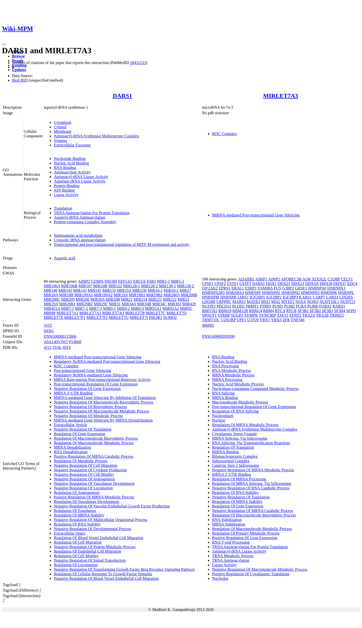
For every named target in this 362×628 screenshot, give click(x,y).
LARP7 (319, 297)
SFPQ (351, 311)
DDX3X (312, 283)
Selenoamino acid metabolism (78, 235)
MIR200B (189, 295)
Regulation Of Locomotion (75, 565)
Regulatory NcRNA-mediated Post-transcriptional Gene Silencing (107, 361)
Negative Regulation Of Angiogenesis (84, 479)
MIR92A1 (153, 308)
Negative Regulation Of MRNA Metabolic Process (253, 470)
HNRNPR (228, 297)
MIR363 (174, 304)
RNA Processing (225, 366)
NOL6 (301, 302)
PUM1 (277, 306)
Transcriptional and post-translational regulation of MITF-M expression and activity (121, 244)
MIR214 (140, 299)
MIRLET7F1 (74, 317)
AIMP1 (261, 279)
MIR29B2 (84, 304)
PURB (312, 306)
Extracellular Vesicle (70, 425)
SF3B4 (339, 311)
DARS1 (122, 95)
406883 (208, 325)
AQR (306, 279)
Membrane (62, 131)
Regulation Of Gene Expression (79, 434)
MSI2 (275, 302)
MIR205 (68, 299)
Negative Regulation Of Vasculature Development (94, 483)
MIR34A (129, 304)
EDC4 (352, 283)
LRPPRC (224, 302)
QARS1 (325, 306)
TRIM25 (337, 315)
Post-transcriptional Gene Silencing (82, 370)
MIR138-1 (167, 286)
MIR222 (169, 299)
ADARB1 (246, 279)
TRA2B (322, 315)
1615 (48, 325)
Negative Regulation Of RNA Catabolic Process (250, 488)
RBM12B (240, 311)
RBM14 (255, 311)
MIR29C (101, 304)
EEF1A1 (125, 281)
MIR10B (100, 286)
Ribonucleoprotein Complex (235, 456)
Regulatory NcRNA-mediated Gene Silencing (91, 375)
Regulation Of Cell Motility (76, 556)
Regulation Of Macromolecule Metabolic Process (93, 443)
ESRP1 (251, 288)
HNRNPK (329, 293)
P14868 (75, 342)
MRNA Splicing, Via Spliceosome (239, 438)
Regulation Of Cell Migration (78, 542)
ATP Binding (64, 190)
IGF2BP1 (257, 297)
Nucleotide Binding (69, 158)
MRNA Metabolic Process (233, 375)
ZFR (286, 320)
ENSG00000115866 (60, 336)
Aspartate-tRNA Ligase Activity (80, 181)
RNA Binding (65, 167)
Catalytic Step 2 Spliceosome (235, 465)
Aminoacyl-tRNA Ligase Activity (81, 177)
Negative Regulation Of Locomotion (83, 488)
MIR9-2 (123, 308)
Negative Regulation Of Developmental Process (92, 529)
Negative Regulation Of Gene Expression (87, 388)
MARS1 (239, 302)
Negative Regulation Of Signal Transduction (89, 560)
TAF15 (282, 315)
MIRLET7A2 (90, 313)
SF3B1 (302, 311)
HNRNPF (253, 293)
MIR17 (185, 290)
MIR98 (49, 313)
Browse (18, 56)
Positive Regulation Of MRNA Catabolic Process (93, 456)
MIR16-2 (171, 290)
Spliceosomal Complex (230, 461)
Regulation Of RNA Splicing (235, 411)
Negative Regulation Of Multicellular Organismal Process (100, 520)
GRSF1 (301, 288)
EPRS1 (225, 288)
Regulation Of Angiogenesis (76, 492)
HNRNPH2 (291, 293)
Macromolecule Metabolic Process (240, 402)
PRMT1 (252, 306)
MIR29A (51, 304)
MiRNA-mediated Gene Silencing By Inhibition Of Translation (105, 397)
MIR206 (82, 299)
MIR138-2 (185, 286)
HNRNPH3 (310, 293)
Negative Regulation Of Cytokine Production (90, 470)
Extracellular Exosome (72, 145)
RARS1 (339, 306)
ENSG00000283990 (218, 336)
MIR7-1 (67, 308)
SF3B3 (327, 311)
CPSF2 (220, 283)
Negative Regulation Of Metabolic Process (88, 416)
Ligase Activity (66, 195)
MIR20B (113, 299)
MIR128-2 (149, 286)
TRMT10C (211, 320)
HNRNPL (346, 293)
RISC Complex (224, 134)
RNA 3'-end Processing (231, 542)
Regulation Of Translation (75, 510)
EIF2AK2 (210, 288)
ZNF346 (297, 320)
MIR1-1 (163, 281)
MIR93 (186, 308)
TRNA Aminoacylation (230, 560)
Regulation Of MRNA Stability (79, 515)
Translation (63, 208)
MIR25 (183, 299)
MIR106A (52, 286)
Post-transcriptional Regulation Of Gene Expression (96, 384)
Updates (19, 70)
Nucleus (218, 420)
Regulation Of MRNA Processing (239, 479)
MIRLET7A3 (280, 95)
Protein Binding (66, 186)
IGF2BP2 (274, 297)
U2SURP (228, 320)
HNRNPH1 (271, 293)
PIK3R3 (155, 317)
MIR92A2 (170, 308)
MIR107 (85, 286)
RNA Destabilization (70, 452)
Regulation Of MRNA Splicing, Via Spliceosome (251, 483)
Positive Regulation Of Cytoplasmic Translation (250, 574)
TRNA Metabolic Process (232, 556)
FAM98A (265, 288)
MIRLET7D (176, 313)
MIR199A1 (83, 295)
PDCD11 (224, 306)
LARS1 (332, 297)
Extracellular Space (69, 533)
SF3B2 (315, 311)
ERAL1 (238, 288)
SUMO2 (170, 317)
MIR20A (97, 299)
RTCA (280, 311)
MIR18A (51, 295)
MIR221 (155, 299)
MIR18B (66, 295)
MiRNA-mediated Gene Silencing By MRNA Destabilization (103, 420)
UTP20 (253, 320)
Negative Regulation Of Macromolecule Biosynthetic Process (103, 402)
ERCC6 (139, 281)
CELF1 (347, 279)
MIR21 (126, 299)
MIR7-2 (81, 308)
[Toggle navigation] (4, 44)
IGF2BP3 (290, 297)
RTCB (291, 311)
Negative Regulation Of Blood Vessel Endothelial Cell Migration (106, 578)
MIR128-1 (131, 286)
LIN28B (208, 302)
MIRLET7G (118, 317)
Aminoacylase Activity (72, 172)
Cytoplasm (62, 122)
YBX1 (265, 320)
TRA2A (308, 315)
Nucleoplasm (222, 416)
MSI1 (265, 302)
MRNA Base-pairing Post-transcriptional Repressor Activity (102, 379)
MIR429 (189, 304)
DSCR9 (111, 281)
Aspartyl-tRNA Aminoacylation (79, 217)
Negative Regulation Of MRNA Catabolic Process (252, 510)
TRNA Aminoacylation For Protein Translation (91, 213)
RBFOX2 (209, 311)
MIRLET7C (155, 313)
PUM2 (289, 306)
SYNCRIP (267, 315)
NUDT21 (347, 302)
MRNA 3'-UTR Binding (73, 393)
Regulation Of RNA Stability (77, 524)
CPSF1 (207, 283)
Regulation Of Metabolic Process (80, 461)
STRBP (224, 315)
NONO (312, 302)
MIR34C (159, 304)
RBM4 (268, 311)
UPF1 (241, 320)
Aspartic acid (64, 258)
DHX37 (339, 283)
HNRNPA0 (317, 288)
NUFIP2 (208, 306)
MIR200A (171, 295)
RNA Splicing (223, 393)
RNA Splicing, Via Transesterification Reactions (251, 443)
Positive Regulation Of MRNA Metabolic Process (94, 497)
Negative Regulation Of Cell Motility (84, 474)
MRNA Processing (227, 379)
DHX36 (326, 283)
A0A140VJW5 (56, 342)
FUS (277, 288)
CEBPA (97, 281)
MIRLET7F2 (97, 317)
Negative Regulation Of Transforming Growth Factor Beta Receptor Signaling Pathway (124, 569)
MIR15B (139, 290)
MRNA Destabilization (72, 447)
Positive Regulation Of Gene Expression (244, 538)
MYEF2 (287, 302)
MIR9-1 (109, 308)
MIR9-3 (137, 308)
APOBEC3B (291, 279)
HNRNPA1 (336, 288)
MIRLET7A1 (67, 313)
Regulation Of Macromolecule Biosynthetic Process (96, 438)
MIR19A (121, 295)
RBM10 (225, 311)
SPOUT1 (209, 315)
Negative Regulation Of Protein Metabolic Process (94, 547)
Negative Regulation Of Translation (82, 429)
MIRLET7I (139, 317)
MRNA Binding (225, 397)
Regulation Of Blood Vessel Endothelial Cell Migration (98, 538)
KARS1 (305, 297)
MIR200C (52, 299)
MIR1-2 (177, 281)
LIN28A (346, 297)
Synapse (60, 140)
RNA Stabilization (227, 520)
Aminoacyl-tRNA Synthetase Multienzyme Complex (96, 136)
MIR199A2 (103, 295)
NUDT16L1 (329, 302)
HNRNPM (210, 297)
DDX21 (284, 283)
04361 (49, 331)
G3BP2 (288, 288)
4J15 (47, 347)
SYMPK (251, 315)
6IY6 (67, 347)
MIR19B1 (137, 295)
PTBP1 (265, 306)
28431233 (138, 63)
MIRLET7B (135, 313)
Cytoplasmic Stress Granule (234, 434)
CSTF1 (232, 283)
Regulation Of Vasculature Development (86, 501)
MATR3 (253, 302)
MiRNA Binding (225, 452)
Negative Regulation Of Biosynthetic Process (90, 407)
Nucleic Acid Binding (71, 163)
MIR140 (50, 290)
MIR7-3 (95, 308)
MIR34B (144, 304)
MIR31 (115, 304)
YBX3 (276, 320)
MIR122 (115, 286)
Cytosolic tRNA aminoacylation (79, 240)
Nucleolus (220, 578)
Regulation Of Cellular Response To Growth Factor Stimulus (103, 574)
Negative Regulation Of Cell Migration (85, 465)
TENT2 (295, 315)
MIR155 (109, 290)
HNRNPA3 (235, 293)
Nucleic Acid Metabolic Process (238, 384)
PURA (301, 306)
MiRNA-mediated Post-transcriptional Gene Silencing (255, 215)
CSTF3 (245, 283)
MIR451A (52, 308)
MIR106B (69, 286)
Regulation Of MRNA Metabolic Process (245, 425)
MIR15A (124, 290)
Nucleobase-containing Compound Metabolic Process (255, 388)
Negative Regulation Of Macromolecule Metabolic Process (101, 411)
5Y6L (57, 347)
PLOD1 (238, 306)
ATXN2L (319, 279)
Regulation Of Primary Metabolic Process (245, 533)
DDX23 (297, 283)
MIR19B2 (154, 295)
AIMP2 (84, 281)
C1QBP (334, 279)
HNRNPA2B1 (213, 293)
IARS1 (243, 297)
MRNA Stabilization (228, 524)
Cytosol (60, 127)
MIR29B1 (67, 304)
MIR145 (94, 290)
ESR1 (151, 281)
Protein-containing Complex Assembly (85, 222)
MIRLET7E (53, 317)
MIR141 (65, 290)
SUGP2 (237, 315)
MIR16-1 (155, 290)
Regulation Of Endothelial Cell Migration (87, 551)
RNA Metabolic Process (231, 370)
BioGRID (20, 80)
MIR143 (80, 290)
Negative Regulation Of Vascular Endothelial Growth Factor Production (112, 506)
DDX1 (271, 283)
